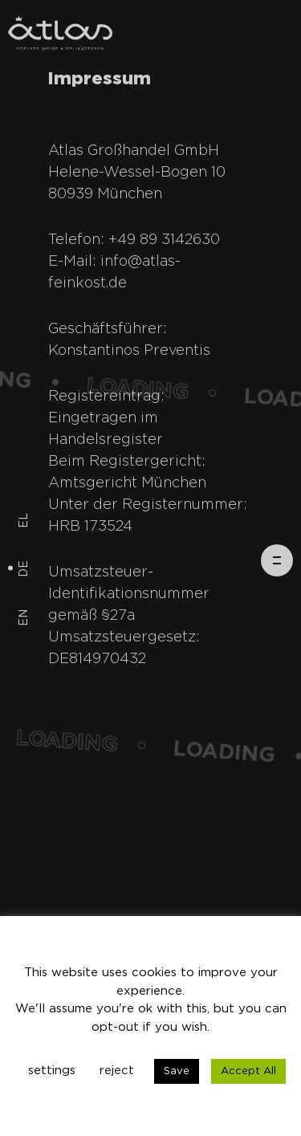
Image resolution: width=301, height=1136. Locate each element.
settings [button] (51, 1071)
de (24, 568)
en (24, 617)
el (24, 519)
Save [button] (176, 1071)
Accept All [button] (248, 1071)
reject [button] (117, 1071)
